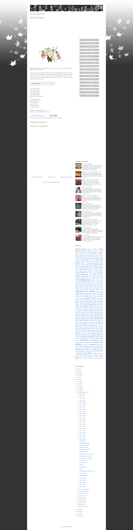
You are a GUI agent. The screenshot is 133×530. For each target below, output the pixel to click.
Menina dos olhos (83, 447)
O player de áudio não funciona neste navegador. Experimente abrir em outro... (42, 83)
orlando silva (99, 338)
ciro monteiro (92, 278)
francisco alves (90, 298)
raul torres (81, 348)
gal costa (97, 299)
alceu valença (93, 252)
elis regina (96, 288)
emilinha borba (99, 289)
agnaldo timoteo (87, 250)
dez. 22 (82, 407)
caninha (81, 271)
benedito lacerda (98, 264)
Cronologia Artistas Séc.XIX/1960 (89, 66)
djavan (88, 285)
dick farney (91, 283)
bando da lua (99, 263)
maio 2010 (81, 502)
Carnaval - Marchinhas (89, 59)
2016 (78, 377)
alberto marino (78, 252)
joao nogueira (81, 312)
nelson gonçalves (49, 118)
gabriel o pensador (87, 300)
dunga (85, 286)
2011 (78, 388)
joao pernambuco (89, 312)
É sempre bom (83, 460)
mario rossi (78, 328)
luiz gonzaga (97, 322)
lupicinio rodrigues (92, 323)
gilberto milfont (79, 303)
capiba (85, 271)
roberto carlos (99, 348)
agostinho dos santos (97, 250)
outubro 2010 (81, 491)
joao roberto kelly (98, 312)
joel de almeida (83, 314)
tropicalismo (82, 354)
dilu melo (96, 283)
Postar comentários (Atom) (53, 182)
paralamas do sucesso (89, 340)
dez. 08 (82, 437)
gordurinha (94, 303)
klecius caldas (82, 319)
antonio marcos (95, 256)
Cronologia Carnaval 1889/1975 (89, 69)
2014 (78, 381)
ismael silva (85, 309)
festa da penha (95, 296)
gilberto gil (100, 301)
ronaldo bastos (89, 349)
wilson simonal (83, 358)
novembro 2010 (82, 489)
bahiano (77, 263)
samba (77, 351)
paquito (77, 340)
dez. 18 (82, 415)
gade (94, 300)
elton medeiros (84, 289)
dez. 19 (82, 413)
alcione (99, 252)
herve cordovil (83, 307)
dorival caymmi (79, 286)
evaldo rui (95, 293)
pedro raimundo (85, 344)
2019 (78, 371)
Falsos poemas (83, 475)
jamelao (90, 310)
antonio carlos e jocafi (85, 256)
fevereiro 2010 (82, 506)
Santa (80, 469)
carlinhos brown (99, 271)
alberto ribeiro (85, 252)
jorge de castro (80, 315)
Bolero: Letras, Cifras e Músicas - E (91, 195)
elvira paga (91, 289)
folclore (82, 298)
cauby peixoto (84, 276)
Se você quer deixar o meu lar (86, 454)
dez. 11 (82, 430)
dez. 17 (82, 417)
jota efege (100, 315)
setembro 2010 (82, 493)
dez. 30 (82, 396)
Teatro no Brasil (89, 92)
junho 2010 (81, 500)
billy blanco (86, 266)
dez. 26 (82, 400)
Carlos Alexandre (86, 227)
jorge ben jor (99, 314)
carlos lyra (95, 272)
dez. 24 (82, 402)
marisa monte (86, 328)
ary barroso (85, 260)
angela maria (78, 255)
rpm (102, 349)
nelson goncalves (96, 333)
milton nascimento (85, 331)
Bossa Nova (89, 56)
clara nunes (100, 278)
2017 (78, 375)
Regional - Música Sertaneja (89, 89)
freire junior (100, 298)
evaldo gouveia (89, 293)
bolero (85, 268)
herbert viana (78, 306)
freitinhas (77, 300)
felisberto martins (79, 296)
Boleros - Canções (89, 53)
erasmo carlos (99, 291)
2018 (78, 373)
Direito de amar (83, 451)
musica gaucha (83, 333)
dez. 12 (82, 428)
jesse (94, 310)
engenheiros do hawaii (84, 291)
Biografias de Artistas (89, 49)
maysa (77, 330)
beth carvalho (78, 266)
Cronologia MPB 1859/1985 (89, 62)
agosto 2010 (81, 495)
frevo (81, 300)
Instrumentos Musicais (89, 79)
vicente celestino (93, 354)
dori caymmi (100, 285)
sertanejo (87, 351)
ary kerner (92, 260)
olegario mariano (99, 336)
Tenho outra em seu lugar (85, 458)
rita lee (92, 348)
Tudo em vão (82, 473)
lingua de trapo (89, 320)
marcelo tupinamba (83, 325)
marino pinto (86, 327)
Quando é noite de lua (84, 449)
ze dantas (96, 358)
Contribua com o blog (89, 95)
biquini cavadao (94, 266)
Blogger (70, 526)
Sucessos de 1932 (86, 211)
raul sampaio (97, 346)
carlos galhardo (80, 272)
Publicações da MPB (89, 43)
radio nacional (89, 346)
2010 (78, 390)
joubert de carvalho (80, 317)
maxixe (101, 328)
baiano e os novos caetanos (88, 263)
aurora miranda (90, 261)
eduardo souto (88, 288)
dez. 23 (82, 404)
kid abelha (97, 317)
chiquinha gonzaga (80, 278)
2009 (78, 509)
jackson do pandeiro (98, 309)
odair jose (100, 335)
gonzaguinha (87, 303)
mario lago (92, 327)
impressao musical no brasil (95, 307)
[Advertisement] (51, 31)
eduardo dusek (79, 288)
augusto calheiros (80, 261)
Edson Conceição (86, 203)
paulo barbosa (90, 342)
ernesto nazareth (79, 293)
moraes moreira (94, 331)
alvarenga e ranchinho (97, 253)
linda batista (79, 320)
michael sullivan (83, 330)
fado (88, 294)
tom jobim (94, 353)
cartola (90, 274)
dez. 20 (82, 411)
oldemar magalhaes (88, 336)
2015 (78, 379)
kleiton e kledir (89, 319)
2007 (78, 513)
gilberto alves (92, 301)
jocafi (76, 314)
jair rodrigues (84, 310)
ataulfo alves (99, 260)
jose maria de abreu (91, 315)
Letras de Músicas (89, 85)
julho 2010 (81, 498)
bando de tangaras (80, 264)
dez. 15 (82, 422)
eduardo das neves (98, 286)
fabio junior (83, 294)
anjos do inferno (94, 255)
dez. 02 (82, 484)
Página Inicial (89, 40)
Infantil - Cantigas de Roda (89, 76)
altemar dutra (87, 253)
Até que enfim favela (84, 445)
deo (87, 283)
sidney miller (93, 351)
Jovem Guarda (89, 82)
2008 (78, 511)
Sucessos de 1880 (86, 187)
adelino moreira (80, 249)
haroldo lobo (92, 304)
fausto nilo (100, 294)
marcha (91, 325)
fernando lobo (87, 296)
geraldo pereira (84, 301)
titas (89, 353)
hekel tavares (99, 304)
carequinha (91, 271)
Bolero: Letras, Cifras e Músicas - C (91, 179)
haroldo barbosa (84, 304)
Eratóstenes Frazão (57, 68)
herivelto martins (88, 306)
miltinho (98, 330)
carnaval (38, 118)
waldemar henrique (93, 356)
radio (84, 346)
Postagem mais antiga (65, 177)
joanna (97, 310)
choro (87, 278)
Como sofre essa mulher (85, 456)
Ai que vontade (86, 235)
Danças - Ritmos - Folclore (89, 72)
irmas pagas (78, 309)
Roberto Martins (68, 68)
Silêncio (81, 464)
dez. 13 (82, 426)
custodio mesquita (95, 280)
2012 (78, 386)
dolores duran (93, 285)
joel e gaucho (90, 314)
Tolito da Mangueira (84, 443)
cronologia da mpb (82, 280)
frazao (42, 118)
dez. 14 (82, 424)
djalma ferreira (82, 285)
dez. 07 (82, 439)
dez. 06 (82, 478)
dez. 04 (82, 480)
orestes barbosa (79, 338)
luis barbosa (83, 322)
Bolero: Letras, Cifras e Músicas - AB (91, 172)
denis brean (82, 283)
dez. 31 (82, 394)
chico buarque (99, 276)
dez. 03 (82, 482)
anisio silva (86, 255)
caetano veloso (98, 268)
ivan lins (90, 309)
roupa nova (96, 349)
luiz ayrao (89, 322)
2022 (78, 368)
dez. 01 (82, 486)
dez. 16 (82, 419)
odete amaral (78, 336)
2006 (78, 515)
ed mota (90, 286)
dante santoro (96, 281)
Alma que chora (83, 462)
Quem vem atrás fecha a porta (89, 219)
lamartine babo (98, 319)
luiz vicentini (83, 323)
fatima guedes (93, 294)
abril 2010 (81, 504)
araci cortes (81, 258)
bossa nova (91, 268)
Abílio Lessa (82, 441)
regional (87, 348)
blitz (100, 266)
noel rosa (85, 335)
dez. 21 (82, 409)
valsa (87, 354)
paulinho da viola (82, 342)
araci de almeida (88, 258)
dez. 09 (82, 434)
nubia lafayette (92, 335)
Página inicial (51, 177)
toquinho (99, 353)
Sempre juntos (83, 466)
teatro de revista (83, 353)
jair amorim (78, 310)
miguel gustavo (91, 330)
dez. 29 (82, 398)
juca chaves (90, 317)
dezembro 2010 (82, 392)
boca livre (81, 268)
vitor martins (83, 356)
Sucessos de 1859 (86, 164)
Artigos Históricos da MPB (89, 46)
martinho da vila (95, 328)
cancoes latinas (93, 269)
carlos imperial (88, 272)
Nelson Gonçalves (39, 69)
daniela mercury (87, 281)
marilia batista (78, 327)
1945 (50, 68)
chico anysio (92, 276)
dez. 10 (82, 432)
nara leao (89, 333)
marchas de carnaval (98, 325)
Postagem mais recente (37, 177)
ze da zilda (90, 358)
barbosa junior (89, 264)
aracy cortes (96, 258)
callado (77, 269)
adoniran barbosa (92, 249)
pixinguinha (93, 344)
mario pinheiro (99, 327)
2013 (78, 383)
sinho (98, 351)
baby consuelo (99, 261)
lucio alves (97, 320)
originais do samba (89, 338)
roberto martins (57, 118)
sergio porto (82, 351)
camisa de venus (84, 269)
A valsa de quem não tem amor (87, 471)
